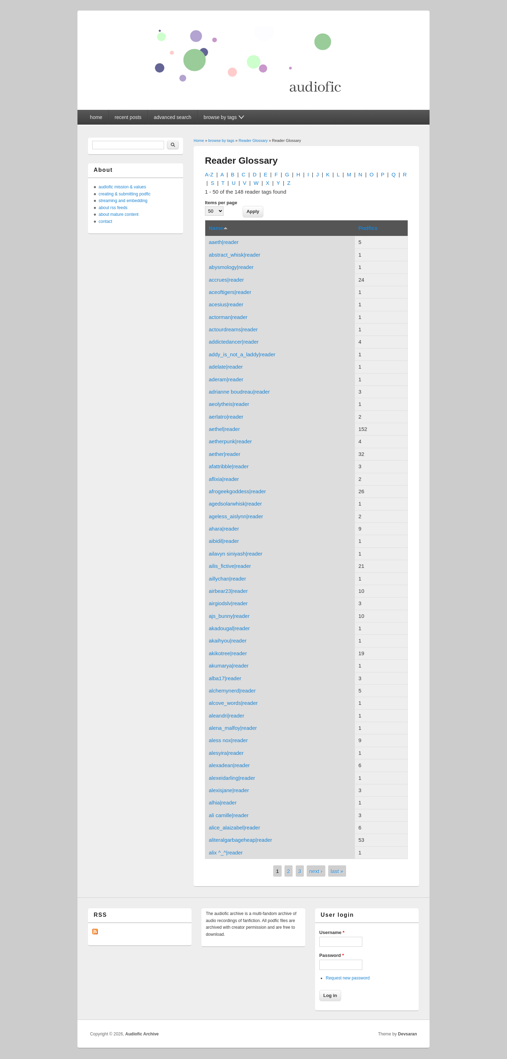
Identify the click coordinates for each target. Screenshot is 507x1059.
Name (218, 228)
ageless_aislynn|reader (236, 516)
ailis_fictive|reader (230, 566)
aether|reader (224, 454)
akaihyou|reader (227, 641)
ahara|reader (224, 529)
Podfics (367, 228)
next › (316, 871)
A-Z (209, 174)
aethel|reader (224, 429)
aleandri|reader (226, 716)
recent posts (128, 117)
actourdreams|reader (233, 329)
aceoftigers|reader (230, 292)
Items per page (221, 202)
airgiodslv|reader (228, 603)
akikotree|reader (228, 653)
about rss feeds (113, 207)
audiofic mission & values (122, 186)
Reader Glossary (253, 140)
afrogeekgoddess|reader (237, 491)
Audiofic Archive (142, 1034)
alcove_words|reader (233, 703)
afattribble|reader (229, 466)
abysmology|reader (231, 267)
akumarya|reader (229, 666)
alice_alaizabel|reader (234, 828)
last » (337, 871)
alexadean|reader (229, 765)
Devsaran (407, 1034)
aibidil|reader (224, 541)
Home (199, 140)
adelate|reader (226, 367)
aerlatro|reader (226, 417)
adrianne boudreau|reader (239, 392)
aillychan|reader (227, 579)
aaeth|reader (224, 242)
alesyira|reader (226, 753)
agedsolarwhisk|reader (235, 504)
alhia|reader (223, 803)
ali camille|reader (229, 815)
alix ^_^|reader (226, 853)
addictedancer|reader (234, 342)
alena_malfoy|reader (233, 728)
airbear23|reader (228, 591)
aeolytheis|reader (229, 404)
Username (332, 932)
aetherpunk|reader (230, 441)
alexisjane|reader (229, 790)
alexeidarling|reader (232, 778)
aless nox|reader (228, 740)
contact (105, 221)
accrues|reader (226, 280)
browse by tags (221, 140)
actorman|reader (228, 317)
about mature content (118, 214)
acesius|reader (226, 304)
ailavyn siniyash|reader (235, 554)
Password (331, 955)
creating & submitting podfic (124, 194)
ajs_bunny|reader (229, 616)
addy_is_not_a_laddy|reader (242, 354)
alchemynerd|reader (232, 691)
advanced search (173, 117)
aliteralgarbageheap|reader (240, 840)
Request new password (348, 978)
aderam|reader (226, 379)
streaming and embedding (123, 200)
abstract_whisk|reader (234, 255)
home (96, 117)
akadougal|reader (229, 628)
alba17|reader (225, 678)
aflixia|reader (224, 479)
